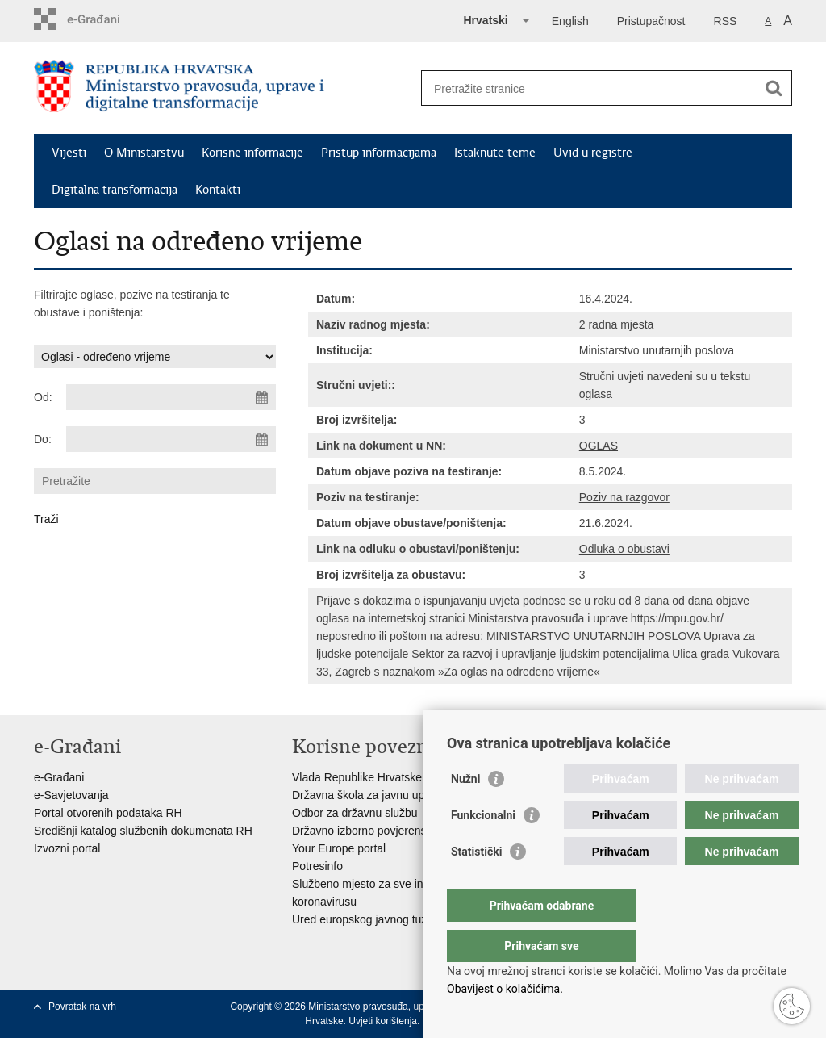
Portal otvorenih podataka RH (108, 812)
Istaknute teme (495, 152)
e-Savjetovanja (71, 795)
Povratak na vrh (82, 1006)
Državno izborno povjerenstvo (366, 830)
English (570, 21)
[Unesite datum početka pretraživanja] (171, 397)
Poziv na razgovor (624, 497)
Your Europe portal (339, 848)
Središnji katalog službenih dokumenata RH (143, 830)
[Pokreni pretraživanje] (773, 88)
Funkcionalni (483, 847)
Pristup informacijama (378, 152)
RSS (725, 21)
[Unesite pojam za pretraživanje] (589, 88)
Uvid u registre (592, 152)
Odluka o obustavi (624, 548)
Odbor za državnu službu (355, 812)
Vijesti (69, 152)
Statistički (476, 883)
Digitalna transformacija (114, 189)
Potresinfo (317, 866)
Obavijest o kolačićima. (505, 988)
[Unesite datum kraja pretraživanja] (171, 439)
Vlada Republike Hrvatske (357, 777)
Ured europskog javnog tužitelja (371, 919)
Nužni (465, 811)
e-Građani (59, 777)
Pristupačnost (651, 21)
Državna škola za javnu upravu (369, 795)
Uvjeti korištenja (382, 1021)
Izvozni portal (67, 848)
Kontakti (217, 189)
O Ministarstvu (144, 152)
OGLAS (598, 445)
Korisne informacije (252, 152)
